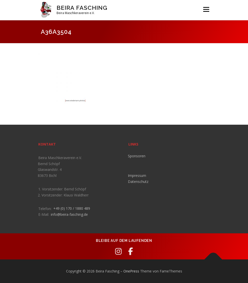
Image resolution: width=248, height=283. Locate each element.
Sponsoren (136, 156)
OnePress (131, 271)
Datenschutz (138, 181)
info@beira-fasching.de (69, 214)
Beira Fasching (82, 7)
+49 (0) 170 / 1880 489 (71, 208)
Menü (206, 9)
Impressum (137, 175)
